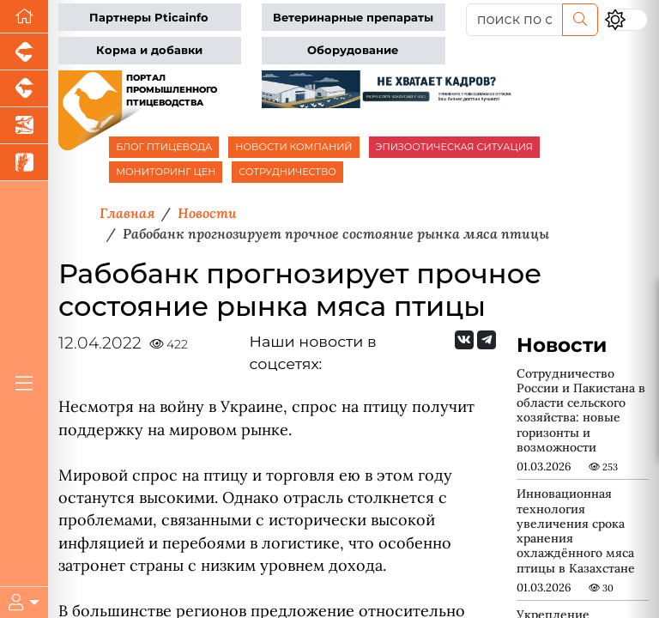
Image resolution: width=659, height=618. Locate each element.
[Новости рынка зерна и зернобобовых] (24, 162)
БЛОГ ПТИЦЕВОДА (164, 147)
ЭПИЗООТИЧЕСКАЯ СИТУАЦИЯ (454, 147)
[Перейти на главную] (24, 16)
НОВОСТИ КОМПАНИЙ (293, 147)
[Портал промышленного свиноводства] (24, 51)
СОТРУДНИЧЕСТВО (287, 172)
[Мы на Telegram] (486, 339)
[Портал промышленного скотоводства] (24, 88)
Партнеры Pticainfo (149, 17)
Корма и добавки (149, 50)
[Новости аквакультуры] (24, 125)
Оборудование (352, 50)
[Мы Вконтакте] (464, 339)
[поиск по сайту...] (514, 19)
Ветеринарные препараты (353, 17)
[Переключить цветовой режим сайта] (626, 19)
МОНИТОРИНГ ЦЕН (165, 172)
